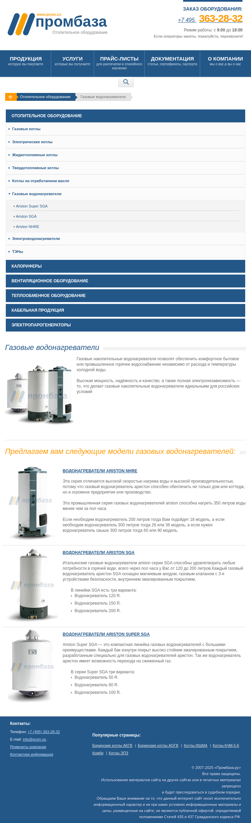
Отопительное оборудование (45, 97)
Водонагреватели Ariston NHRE (100, 471)
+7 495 (210, 20)
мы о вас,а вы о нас (225, 60)
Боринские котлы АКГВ (112, 745)
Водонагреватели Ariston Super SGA (106, 634)
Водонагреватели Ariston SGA (99, 552)
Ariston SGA (25, 216)
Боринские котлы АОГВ (158, 745)
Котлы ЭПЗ (118, 753)
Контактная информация (31, 754)
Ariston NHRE (26, 227)
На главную (11, 97)
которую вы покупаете (26, 60)
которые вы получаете (72, 60)
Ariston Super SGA (31, 206)
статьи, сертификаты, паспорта (172, 60)
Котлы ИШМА (195, 745)
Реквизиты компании (28, 747)
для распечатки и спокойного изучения (119, 62)
